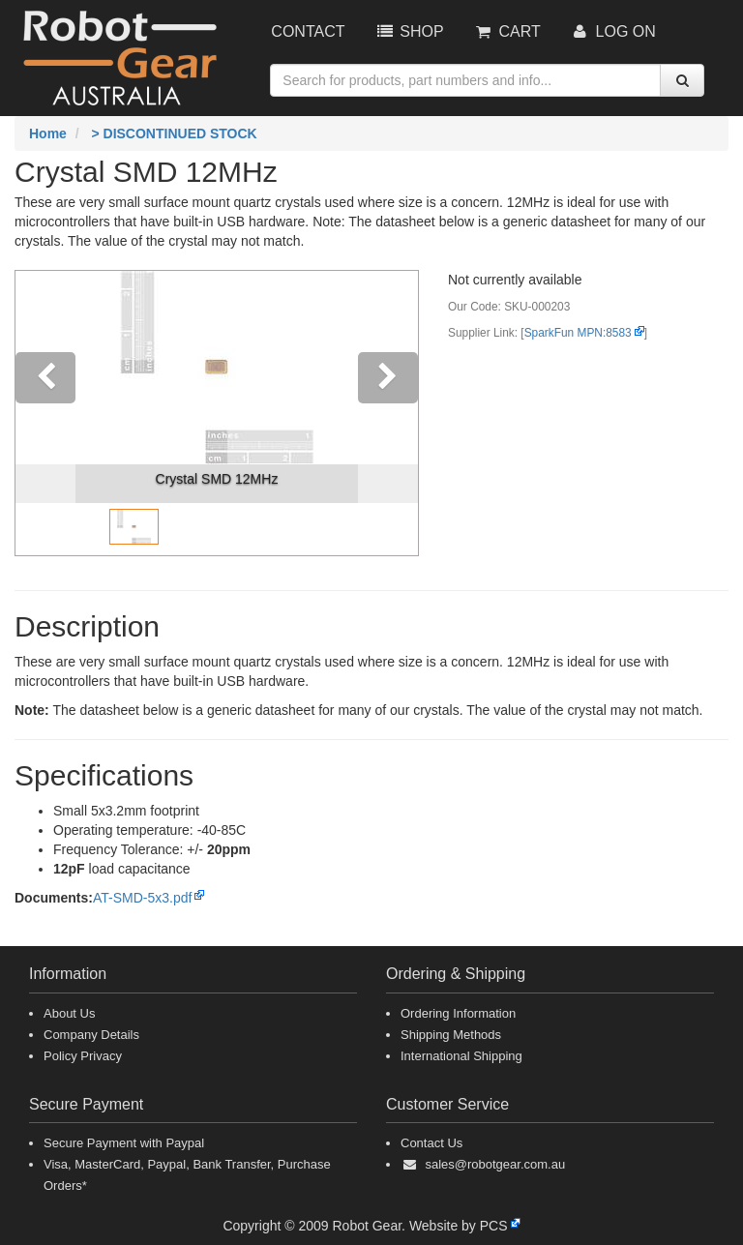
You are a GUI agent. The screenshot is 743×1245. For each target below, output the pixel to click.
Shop (408, 31)
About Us (69, 1013)
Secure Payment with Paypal (124, 1143)
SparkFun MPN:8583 (578, 333)
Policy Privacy (83, 1056)
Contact (307, 31)
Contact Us (431, 1143)
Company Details (91, 1034)
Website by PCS (458, 1225)
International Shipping (461, 1056)
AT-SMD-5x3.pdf (142, 897)
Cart (507, 31)
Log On (613, 31)
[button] (45, 413)
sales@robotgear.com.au (495, 1164)
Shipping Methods (451, 1034)
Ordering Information (458, 1013)
